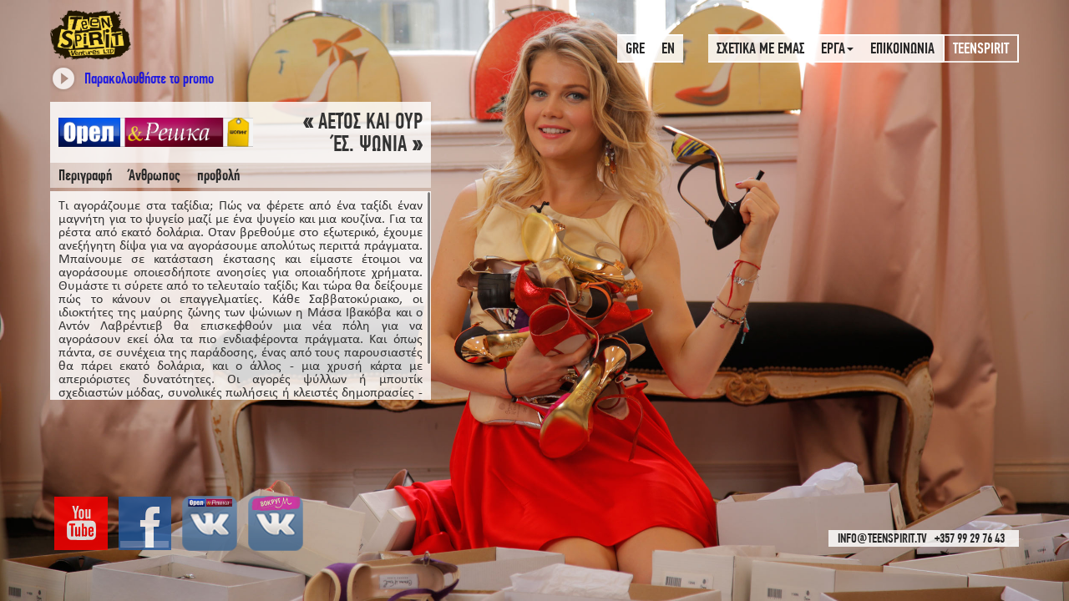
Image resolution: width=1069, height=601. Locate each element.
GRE (635, 48)
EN (668, 48)
